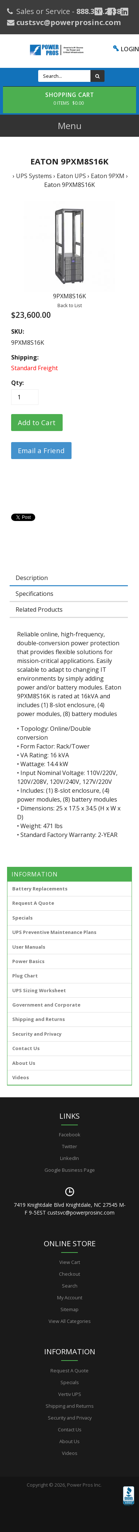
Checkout (69, 1274)
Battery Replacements (39, 888)
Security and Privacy (37, 1034)
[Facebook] (111, 11)
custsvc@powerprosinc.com (67, 22)
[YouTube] (124, 11)
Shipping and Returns (38, 1019)
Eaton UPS (71, 176)
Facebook (69, 1134)
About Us (23, 1063)
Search (69, 1285)
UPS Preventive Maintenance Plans (54, 932)
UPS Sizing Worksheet (39, 990)
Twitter (69, 1146)
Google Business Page (69, 1170)
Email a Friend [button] (41, 450)
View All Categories (70, 1321)
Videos (20, 1077)
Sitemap (69, 1309)
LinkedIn (69, 1158)
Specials (22, 917)
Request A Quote (33, 903)
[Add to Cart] (37, 422)
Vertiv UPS (69, 1394)
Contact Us (26, 1048)
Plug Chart (25, 975)
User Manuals (28, 947)
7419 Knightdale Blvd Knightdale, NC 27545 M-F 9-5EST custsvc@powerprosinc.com (70, 1208)
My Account (69, 1297)
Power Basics (28, 961)
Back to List (69, 305)
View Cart (69, 1262)
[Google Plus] (98, 11)
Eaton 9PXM (108, 176)
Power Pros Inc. (84, 1484)
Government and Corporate (46, 1004)
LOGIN (130, 49)
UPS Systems (34, 176)
